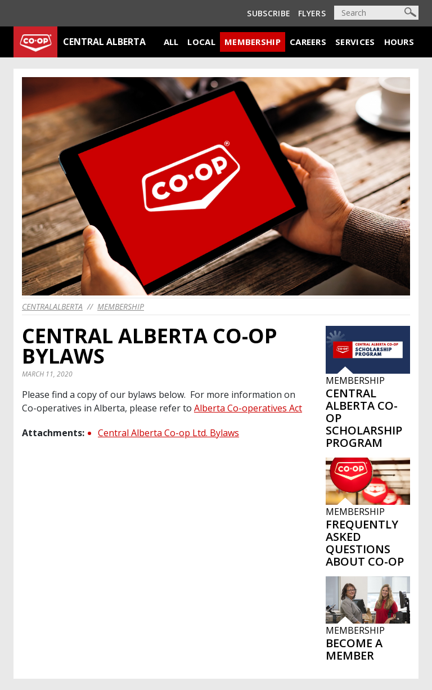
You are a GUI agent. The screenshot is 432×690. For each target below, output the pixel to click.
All (171, 41)
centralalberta (52, 306)
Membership (252, 41)
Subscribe (268, 13)
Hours (399, 41)
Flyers (312, 13)
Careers (308, 41)
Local (201, 41)
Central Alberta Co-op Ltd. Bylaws (168, 433)
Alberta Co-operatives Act (248, 408)
